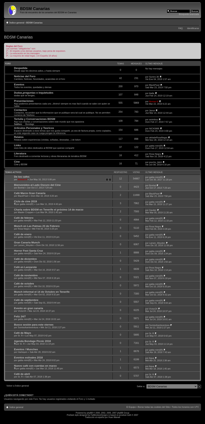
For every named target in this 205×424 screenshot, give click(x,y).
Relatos (19, 137)
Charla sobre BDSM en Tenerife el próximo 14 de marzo (48, 209)
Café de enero (22, 234)
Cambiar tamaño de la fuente (196, 22)
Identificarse (193, 28)
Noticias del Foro (24, 76)
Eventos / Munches (26, 349)
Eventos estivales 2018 (28, 357)
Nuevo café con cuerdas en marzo (35, 365)
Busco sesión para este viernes (33, 324)
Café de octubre (24, 283)
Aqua (151, 358)
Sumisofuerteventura (28, 327)
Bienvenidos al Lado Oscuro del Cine (37, 184)
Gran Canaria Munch (27, 242)
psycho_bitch (155, 162)
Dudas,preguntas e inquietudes (33, 92)
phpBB (90, 413)
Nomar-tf (153, 101)
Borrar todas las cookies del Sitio (154, 407)
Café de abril (22, 373)
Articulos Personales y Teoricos (34, 128)
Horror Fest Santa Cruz (28, 250)
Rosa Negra (155, 154)
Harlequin (22, 352)
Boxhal (21, 187)
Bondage (29, 124)
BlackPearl (154, 85)
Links (17, 145)
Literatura (20, 153)
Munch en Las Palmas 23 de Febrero (37, 226)
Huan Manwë (114, 417)
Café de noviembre (26, 275)
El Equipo (131, 407)
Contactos (20, 109)
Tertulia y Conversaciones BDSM (34, 118)
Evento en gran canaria (28, 308)
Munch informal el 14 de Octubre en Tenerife (41, 291)
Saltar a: (141, 386)
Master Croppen (26, 212)
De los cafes (21, 176)
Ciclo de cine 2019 (25, 201)
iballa (151, 93)
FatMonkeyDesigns (99, 415)
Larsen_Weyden (26, 245)
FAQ (180, 28)
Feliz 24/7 (20, 316)
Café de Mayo (22, 332)
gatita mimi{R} (156, 146)
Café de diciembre (25, 258)
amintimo (153, 119)
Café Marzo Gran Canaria (29, 193)
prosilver (123, 415)
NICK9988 (154, 128)
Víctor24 (22, 311)
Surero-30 (154, 77)
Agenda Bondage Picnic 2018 (32, 341)
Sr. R (20, 335)
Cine (17, 161)
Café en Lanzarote (25, 267)
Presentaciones (24, 100)
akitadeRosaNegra (158, 137)
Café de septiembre (26, 300)
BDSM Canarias (34, 22)
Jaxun (152, 110)
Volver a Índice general (17, 386)
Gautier (152, 210)
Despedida (20, 68)
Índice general (16, 22)
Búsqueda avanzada (189, 14)
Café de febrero (23, 217)
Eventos (19, 84)
